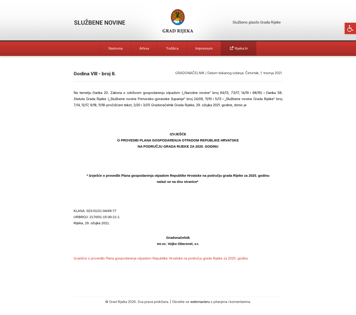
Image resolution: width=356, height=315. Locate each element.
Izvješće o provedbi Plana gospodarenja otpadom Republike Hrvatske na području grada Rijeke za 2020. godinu (161, 258)
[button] (350, 28)
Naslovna (115, 48)
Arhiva (144, 48)
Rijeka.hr (239, 48)
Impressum (204, 48)
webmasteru (200, 302)
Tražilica (172, 48)
